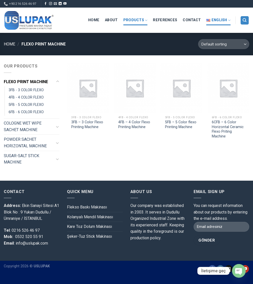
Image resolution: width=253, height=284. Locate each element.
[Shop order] (223, 44)
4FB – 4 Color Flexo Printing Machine (134, 124)
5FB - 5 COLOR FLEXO (26, 105)
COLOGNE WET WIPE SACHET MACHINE (22, 126)
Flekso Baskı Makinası (87, 207)
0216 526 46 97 (26, 230)
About (111, 20)
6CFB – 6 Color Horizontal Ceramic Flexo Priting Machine (228, 129)
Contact (192, 20)
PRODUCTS (135, 20)
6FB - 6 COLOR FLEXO (26, 112)
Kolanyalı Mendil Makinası (90, 217)
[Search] (245, 20)
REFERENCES (165, 20)
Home (9, 44)
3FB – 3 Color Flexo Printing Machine (87, 124)
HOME (93, 20)
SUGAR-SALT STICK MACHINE (21, 159)
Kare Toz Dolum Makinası (89, 226)
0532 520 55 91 (29, 236)
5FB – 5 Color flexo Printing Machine (180, 124)
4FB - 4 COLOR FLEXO (26, 97)
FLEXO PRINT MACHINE (26, 81)
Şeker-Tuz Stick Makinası (89, 236)
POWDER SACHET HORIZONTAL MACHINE (25, 142)
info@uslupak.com (31, 243)
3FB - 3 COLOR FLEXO (26, 90)
